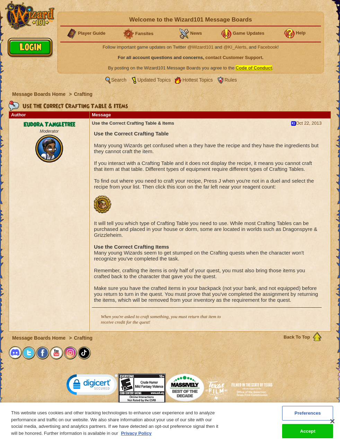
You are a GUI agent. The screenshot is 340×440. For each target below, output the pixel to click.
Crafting (83, 94)
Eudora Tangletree (49, 125)
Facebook (267, 47)
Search (119, 80)
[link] (92, 386)
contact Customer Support (234, 57)
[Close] (332, 423)
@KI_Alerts (235, 47)
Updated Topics (154, 80)
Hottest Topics (197, 80)
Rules (231, 80)
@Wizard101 (200, 47)
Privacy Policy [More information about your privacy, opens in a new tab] (136, 435)
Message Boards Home (39, 94)
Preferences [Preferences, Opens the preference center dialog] (308, 415)
